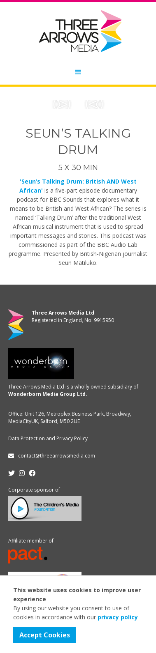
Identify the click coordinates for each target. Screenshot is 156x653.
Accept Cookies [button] (44, 634)
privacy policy (118, 617)
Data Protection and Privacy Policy (48, 438)
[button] (78, 72)
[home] (78, 31)
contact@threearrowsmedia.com (56, 455)
